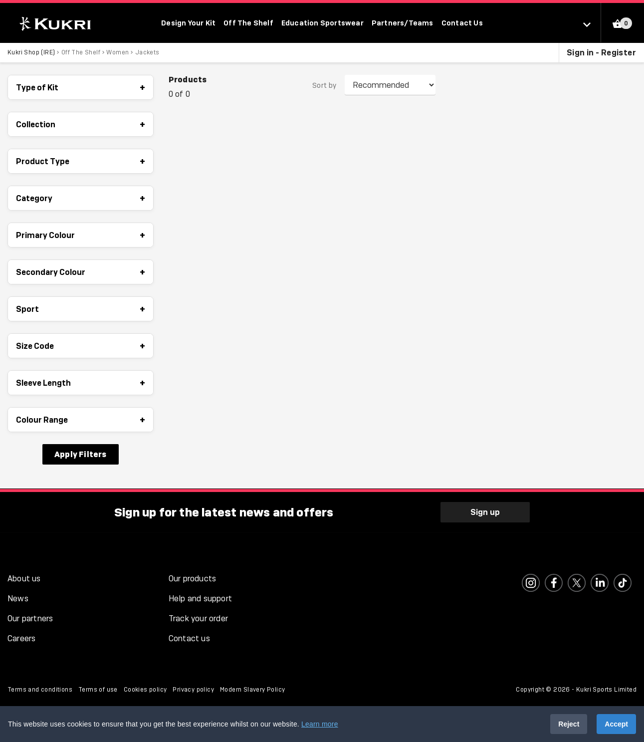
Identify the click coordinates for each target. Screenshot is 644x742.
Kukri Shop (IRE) (31, 52)
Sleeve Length (80, 383)
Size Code (80, 346)
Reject (568, 724)
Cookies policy (145, 689)
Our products (192, 578)
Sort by (324, 85)
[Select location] (592, 24)
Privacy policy (193, 689)
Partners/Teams (402, 22)
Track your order (198, 618)
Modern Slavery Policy (252, 689)
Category (80, 198)
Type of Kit (80, 87)
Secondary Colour (80, 272)
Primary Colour (80, 235)
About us (24, 578)
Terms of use (98, 689)
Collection (80, 124)
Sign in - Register (601, 52)
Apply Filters (80, 454)
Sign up (485, 512)
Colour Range (80, 420)
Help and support (200, 598)
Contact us (189, 638)
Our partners (30, 618)
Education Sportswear (322, 22)
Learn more (319, 724)
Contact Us (462, 22)
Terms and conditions (39, 689)
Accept (616, 724)
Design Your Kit (188, 22)
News (17, 598)
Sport (80, 309)
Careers (21, 638)
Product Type (80, 161)
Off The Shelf (248, 22)
